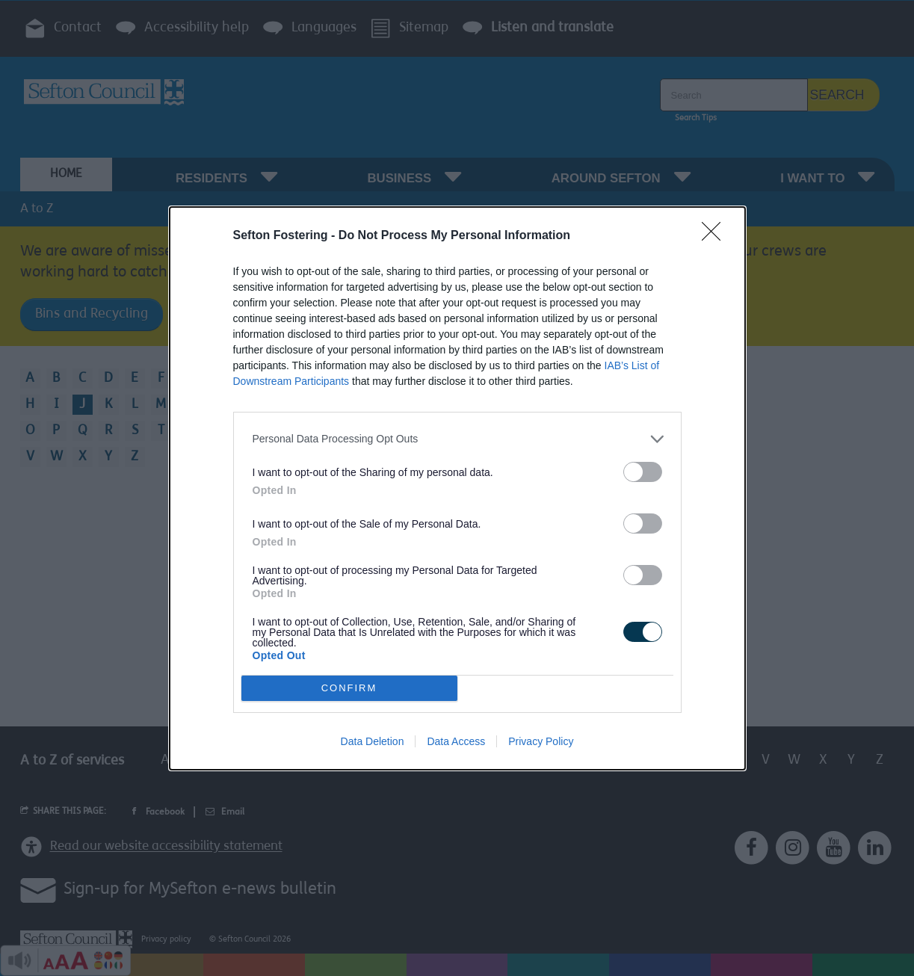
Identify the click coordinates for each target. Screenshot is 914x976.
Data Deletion (372, 741)
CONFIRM (349, 688)
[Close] (716, 236)
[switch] (642, 472)
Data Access (456, 741)
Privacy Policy (540, 741)
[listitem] (457, 439)
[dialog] (457, 488)
